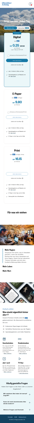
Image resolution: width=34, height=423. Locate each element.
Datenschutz (22, 417)
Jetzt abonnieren (23, 373)
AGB (15, 417)
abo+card (13, 76)
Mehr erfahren (7, 353)
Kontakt (10, 417)
